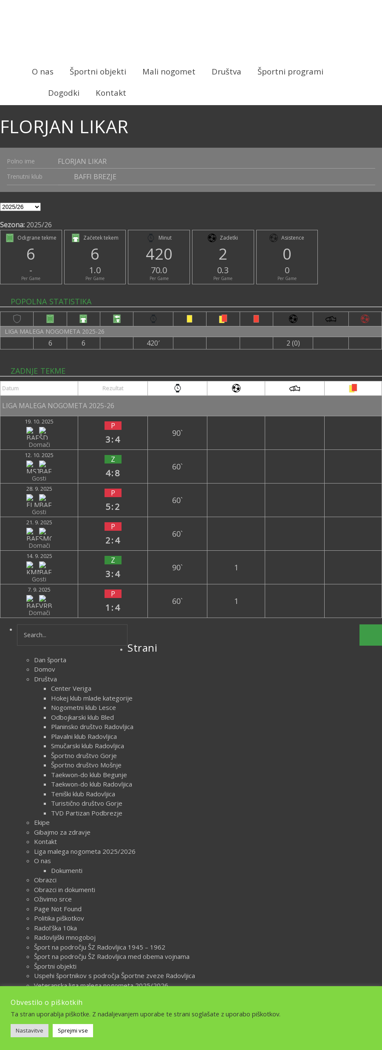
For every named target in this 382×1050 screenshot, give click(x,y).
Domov (44, 556)
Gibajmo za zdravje (62, 719)
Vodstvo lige (52, 911)
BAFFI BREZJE (95, 175)
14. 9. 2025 (20, 480)
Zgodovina (49, 892)
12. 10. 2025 (22, 430)
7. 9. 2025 (18, 497)
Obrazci (45, 767)
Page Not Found (58, 796)
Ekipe (42, 710)
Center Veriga (71, 576)
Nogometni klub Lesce (83, 595)
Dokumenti (66, 758)
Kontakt (111, 92)
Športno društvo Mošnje (86, 652)
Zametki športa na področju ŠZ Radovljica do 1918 (107, 882)
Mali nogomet (168, 71)
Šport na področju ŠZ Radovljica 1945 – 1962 (99, 834)
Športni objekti (98, 71)
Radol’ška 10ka (55, 815)
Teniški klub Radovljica (83, 681)
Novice (208, 976)
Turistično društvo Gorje (86, 691)
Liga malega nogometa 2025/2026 (85, 739)
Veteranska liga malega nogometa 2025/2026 (101, 873)
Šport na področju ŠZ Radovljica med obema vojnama (112, 844)
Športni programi (290, 71)
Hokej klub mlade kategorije (92, 585)
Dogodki (63, 92)
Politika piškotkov (59, 805)
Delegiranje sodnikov (64, 901)
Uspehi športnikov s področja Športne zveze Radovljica (114, 863)
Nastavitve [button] (29, 1030)
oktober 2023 (54, 945)
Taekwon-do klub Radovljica (91, 671)
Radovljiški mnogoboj (65, 825)
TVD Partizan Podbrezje (86, 700)
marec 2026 (51, 935)
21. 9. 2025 (20, 464)
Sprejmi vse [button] (73, 1030)
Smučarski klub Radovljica (87, 633)
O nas (43, 71)
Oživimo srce (53, 786)
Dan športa (50, 547)
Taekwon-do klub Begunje (89, 662)
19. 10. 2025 (22, 414)
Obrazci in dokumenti (64, 777)
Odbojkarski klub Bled (82, 605)
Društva (226, 71)
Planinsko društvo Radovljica (92, 614)
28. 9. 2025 (20, 447)
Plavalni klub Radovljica (84, 624)
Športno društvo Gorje (84, 643)
